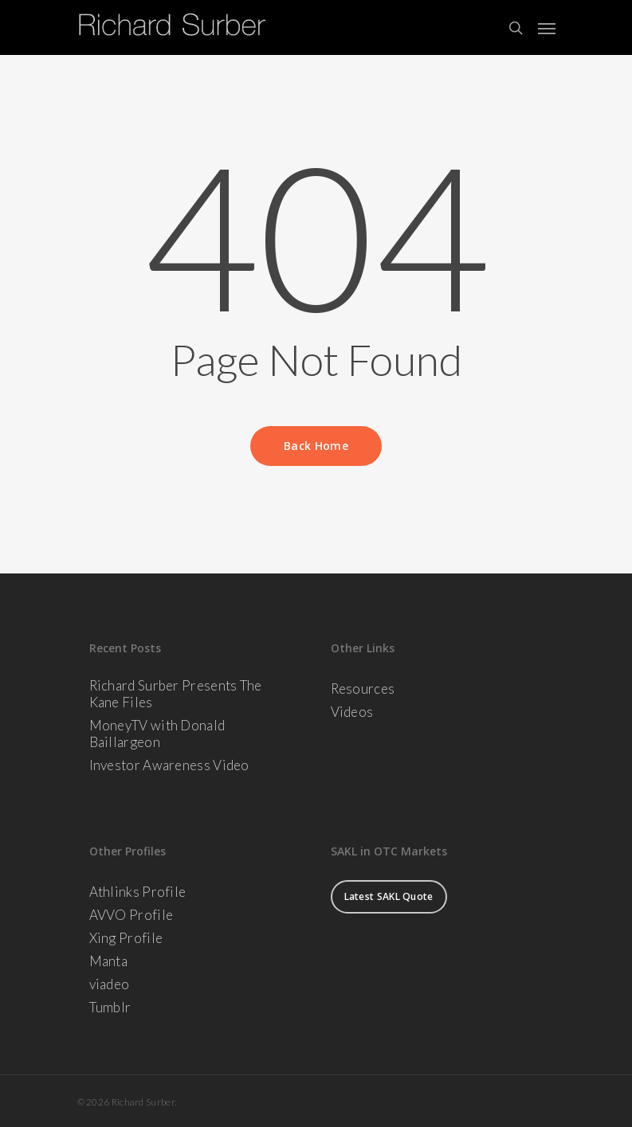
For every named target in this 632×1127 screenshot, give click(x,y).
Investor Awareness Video (169, 765)
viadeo (109, 984)
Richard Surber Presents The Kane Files (175, 693)
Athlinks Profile (137, 891)
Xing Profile (126, 937)
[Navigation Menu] (546, 28)
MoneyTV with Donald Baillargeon (157, 733)
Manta (108, 961)
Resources (363, 688)
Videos (352, 711)
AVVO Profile (131, 914)
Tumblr (110, 1007)
